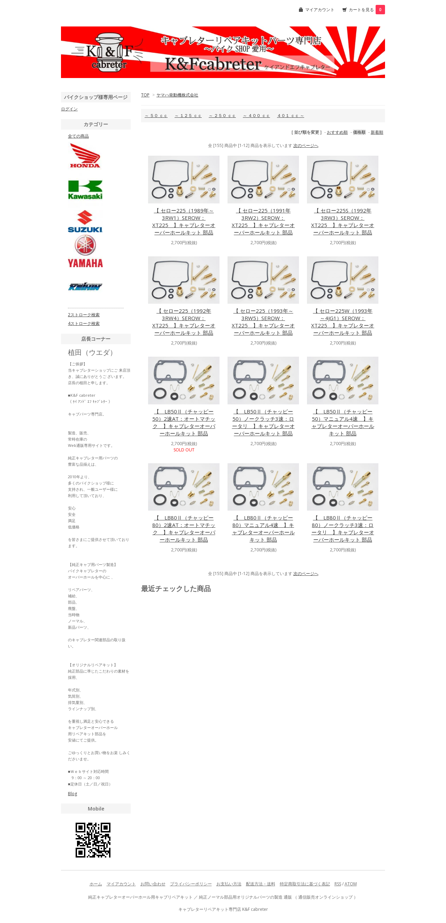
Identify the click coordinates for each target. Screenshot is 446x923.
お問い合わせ (153, 884)
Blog (72, 794)
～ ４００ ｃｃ (256, 115)
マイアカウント (319, 10)
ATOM (351, 884)
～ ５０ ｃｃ (156, 115)
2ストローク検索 (84, 315)
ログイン (69, 109)
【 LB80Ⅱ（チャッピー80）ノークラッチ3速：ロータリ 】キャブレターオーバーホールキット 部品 (343, 528)
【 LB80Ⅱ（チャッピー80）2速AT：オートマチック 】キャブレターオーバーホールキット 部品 (183, 528)
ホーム (96, 884)
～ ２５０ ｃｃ (222, 115)
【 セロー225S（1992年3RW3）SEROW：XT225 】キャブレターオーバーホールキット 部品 (342, 221)
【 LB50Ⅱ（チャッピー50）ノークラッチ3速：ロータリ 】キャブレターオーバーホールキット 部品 (263, 422)
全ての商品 (78, 136)
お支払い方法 (228, 884)
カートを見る (367, 10)
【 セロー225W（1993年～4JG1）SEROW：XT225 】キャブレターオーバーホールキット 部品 (342, 321)
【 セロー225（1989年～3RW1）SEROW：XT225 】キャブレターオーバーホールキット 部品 (183, 221)
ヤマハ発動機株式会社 (177, 95)
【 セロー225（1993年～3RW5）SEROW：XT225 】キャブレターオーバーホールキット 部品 (263, 321)
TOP (145, 95)
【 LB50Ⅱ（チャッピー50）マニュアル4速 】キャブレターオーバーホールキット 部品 (343, 422)
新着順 (377, 132)
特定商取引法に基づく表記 (305, 884)
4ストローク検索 (84, 323)
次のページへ (305, 145)
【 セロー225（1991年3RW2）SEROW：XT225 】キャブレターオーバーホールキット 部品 (263, 221)
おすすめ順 (337, 132)
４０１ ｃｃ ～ (290, 115)
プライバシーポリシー (191, 884)
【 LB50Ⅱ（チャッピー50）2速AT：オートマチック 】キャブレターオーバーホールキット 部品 (183, 422)
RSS (337, 884)
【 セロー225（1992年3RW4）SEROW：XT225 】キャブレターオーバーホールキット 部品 (183, 321)
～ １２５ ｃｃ (188, 115)
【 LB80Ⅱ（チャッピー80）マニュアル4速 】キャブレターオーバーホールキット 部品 (263, 528)
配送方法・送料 (260, 884)
